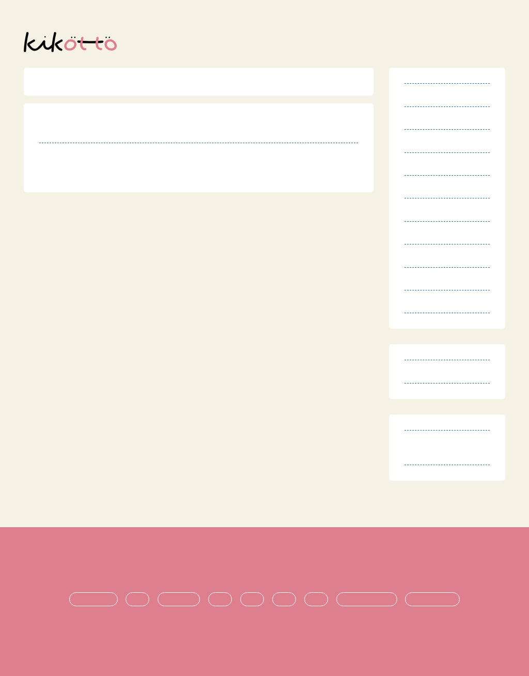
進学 (284, 599)
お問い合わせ (425, 564)
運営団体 (365, 564)
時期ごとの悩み (432, 599)
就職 (316, 599)
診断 (137, 599)
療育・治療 (178, 599)
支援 (252, 599)
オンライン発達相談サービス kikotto (269, 638)
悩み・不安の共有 (367, 599)
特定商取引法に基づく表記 (180, 564)
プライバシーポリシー (289, 564)
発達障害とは (93, 599)
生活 (220, 599)
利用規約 (95, 564)
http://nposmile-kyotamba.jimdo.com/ (141, 178)
